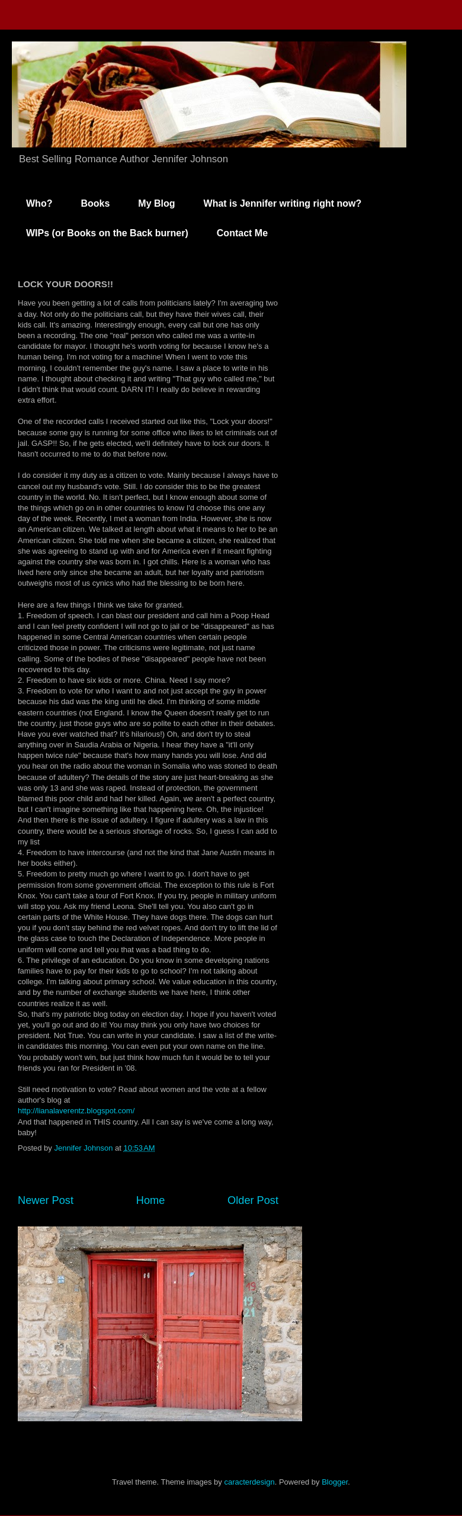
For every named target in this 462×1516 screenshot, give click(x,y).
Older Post (252, 1200)
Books (95, 203)
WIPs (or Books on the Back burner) (107, 233)
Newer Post (45, 1200)
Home (150, 1200)
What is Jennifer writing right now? (283, 203)
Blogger (335, 1482)
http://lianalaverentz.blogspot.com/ (76, 1110)
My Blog (156, 203)
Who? (39, 203)
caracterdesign (249, 1482)
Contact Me (242, 233)
